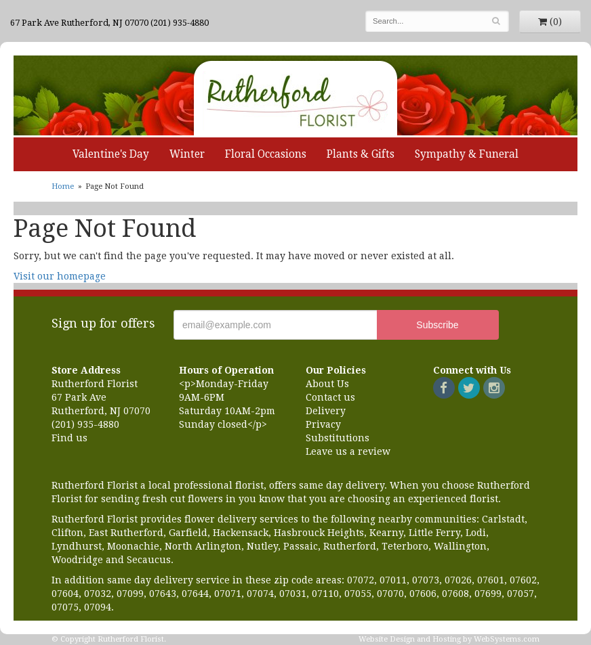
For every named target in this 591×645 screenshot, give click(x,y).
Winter (187, 154)
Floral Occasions (265, 154)
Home (63, 186)
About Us (327, 383)
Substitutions (337, 437)
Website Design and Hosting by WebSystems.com (449, 639)
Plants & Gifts (360, 154)
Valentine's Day (111, 154)
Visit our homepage (60, 276)
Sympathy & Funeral (466, 154)
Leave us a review (348, 451)
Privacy (323, 424)
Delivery (326, 410)
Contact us (330, 397)
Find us (69, 437)
